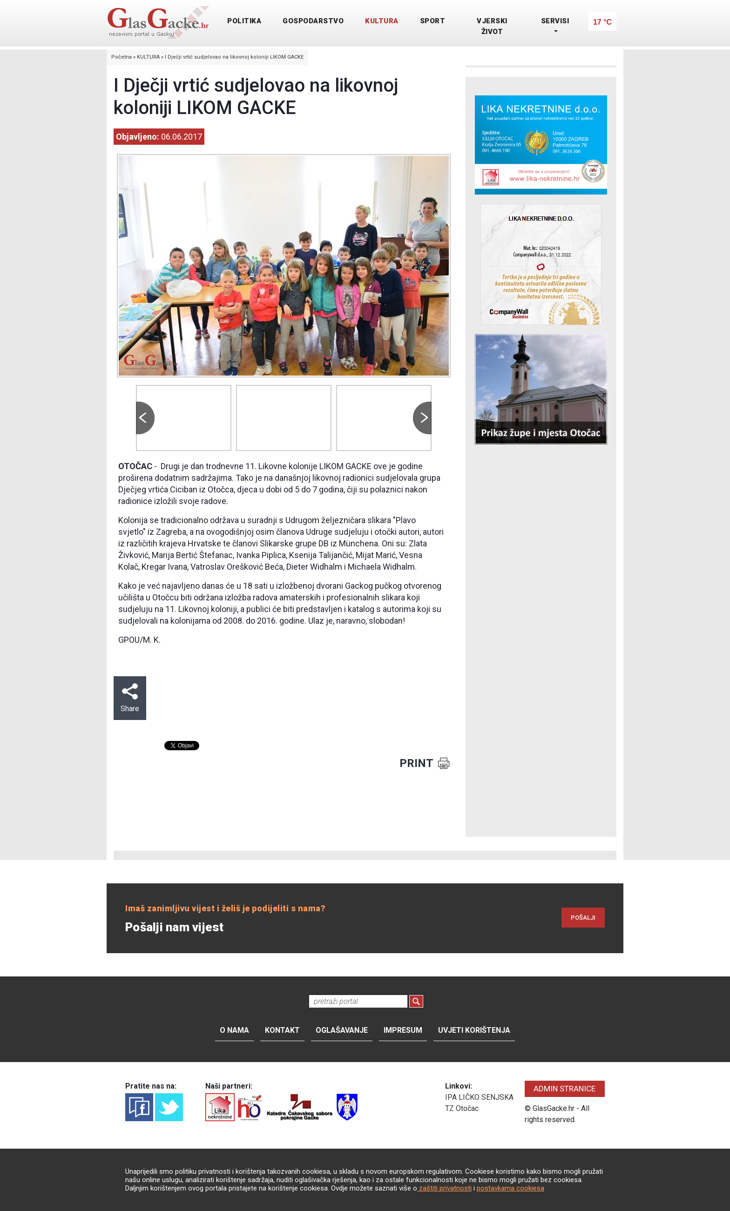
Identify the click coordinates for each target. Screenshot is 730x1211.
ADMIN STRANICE (564, 1088)
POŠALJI (583, 917)
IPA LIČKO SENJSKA (479, 1097)
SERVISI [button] (555, 21)
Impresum (403, 1030)
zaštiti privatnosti (444, 1188)
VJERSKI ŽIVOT (492, 26)
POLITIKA (244, 21)
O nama (234, 1030)
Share (130, 698)
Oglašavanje (342, 1030)
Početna (121, 57)
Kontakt (282, 1030)
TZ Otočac (462, 1108)
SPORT (433, 21)
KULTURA (382, 21)
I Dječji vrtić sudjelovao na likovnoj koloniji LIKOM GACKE (234, 57)
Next (422, 418)
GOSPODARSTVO (313, 21)
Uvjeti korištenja (474, 1030)
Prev (145, 418)
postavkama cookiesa (510, 1188)
